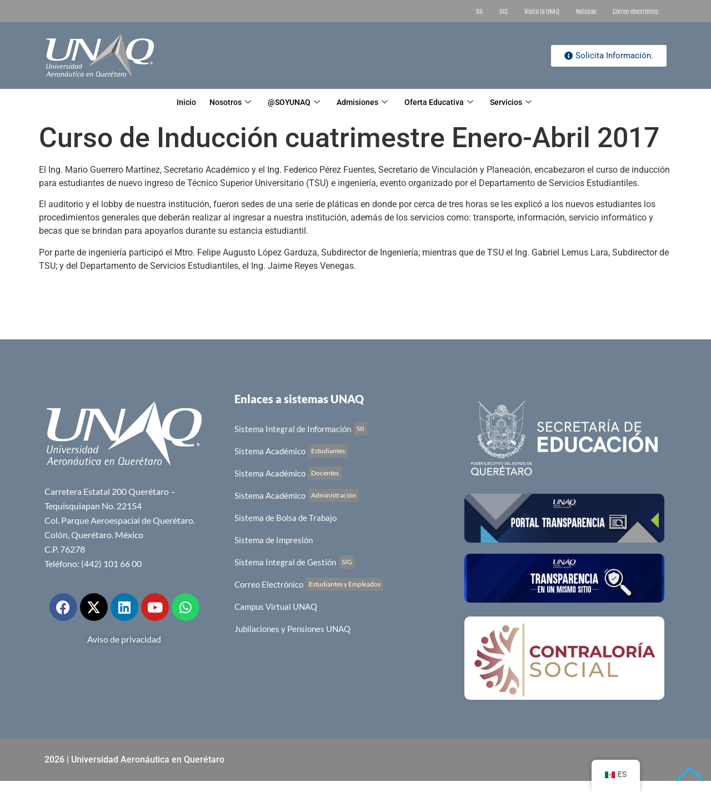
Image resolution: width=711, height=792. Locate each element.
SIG (503, 11)
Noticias (586, 11)
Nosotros (221, 103)
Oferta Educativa (447, 103)
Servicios (524, 103)
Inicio (172, 103)
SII (479, 11)
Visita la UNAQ (541, 11)
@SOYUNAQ (291, 103)
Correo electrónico (635, 11)
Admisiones (365, 103)
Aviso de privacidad (124, 639)
